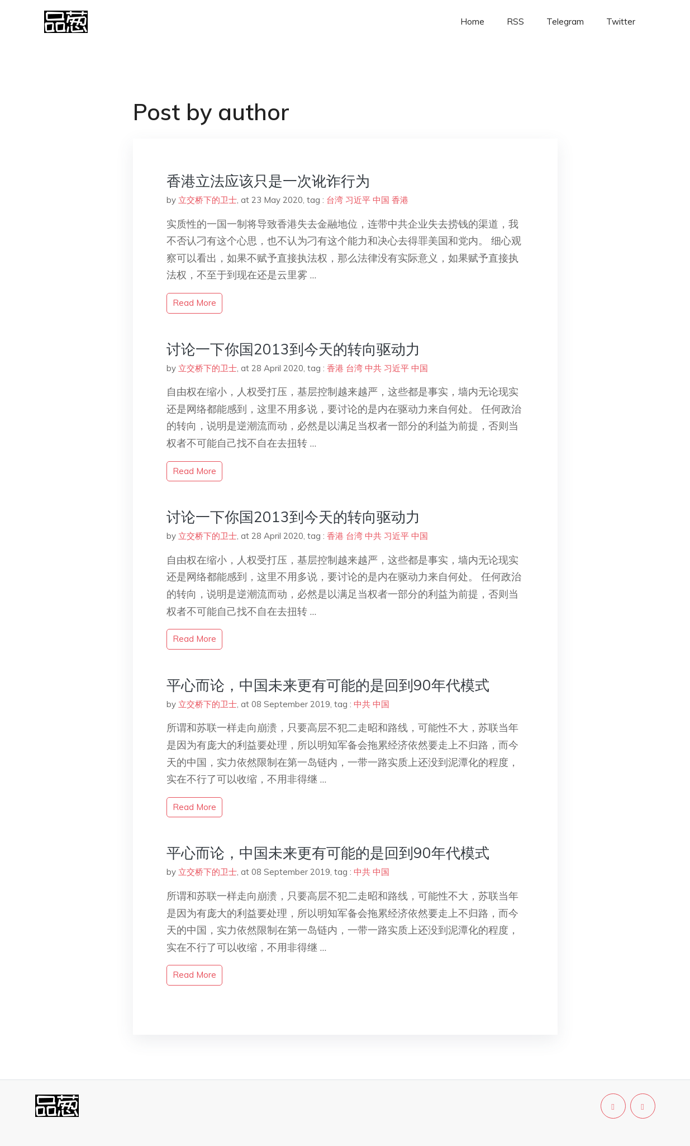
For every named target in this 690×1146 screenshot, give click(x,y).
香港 (400, 200)
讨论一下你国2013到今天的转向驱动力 (293, 349)
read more (194, 302)
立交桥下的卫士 (207, 200)
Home (472, 21)
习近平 (357, 200)
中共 (373, 368)
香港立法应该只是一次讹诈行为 (268, 181)
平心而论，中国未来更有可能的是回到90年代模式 (327, 685)
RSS (515, 21)
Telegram (565, 21)
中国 (381, 200)
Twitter (620, 21)
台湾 (334, 200)
